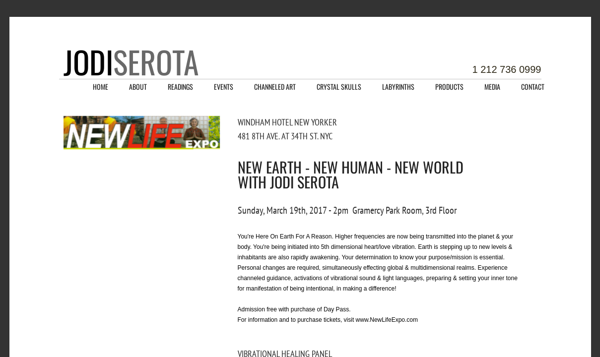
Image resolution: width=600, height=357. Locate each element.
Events (223, 86)
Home (100, 86)
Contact (532, 86)
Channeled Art (275, 86)
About (138, 86)
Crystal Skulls (339, 86)
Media (492, 86)
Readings (180, 86)
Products (449, 86)
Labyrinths (398, 86)
